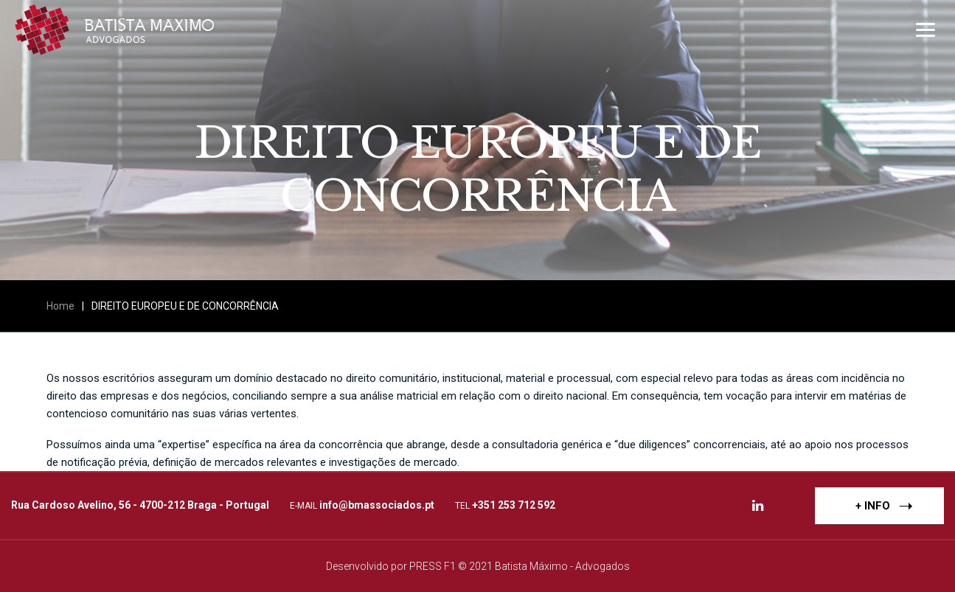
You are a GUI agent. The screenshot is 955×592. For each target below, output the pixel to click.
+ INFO (883, 505)
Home (60, 306)
